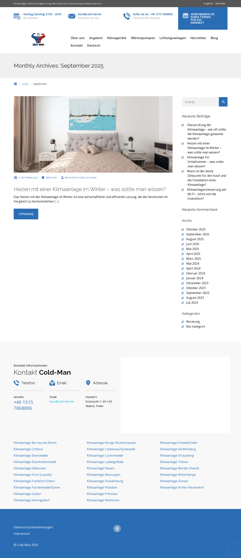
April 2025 (193, 254)
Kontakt (77, 45)
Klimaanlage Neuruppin (103, 475)
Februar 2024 (195, 273)
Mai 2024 (192, 263)
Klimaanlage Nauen (100, 468)
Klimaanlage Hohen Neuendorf (182, 487)
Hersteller (198, 38)
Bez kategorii (195, 326)
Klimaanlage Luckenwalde (105, 455)
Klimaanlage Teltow (174, 462)
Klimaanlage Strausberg (177, 455)
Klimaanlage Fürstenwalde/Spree (37, 487)
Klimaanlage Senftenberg (178, 449)
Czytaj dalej (26, 214)
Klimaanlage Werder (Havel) (179, 468)
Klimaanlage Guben (27, 494)
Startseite (220, 3)
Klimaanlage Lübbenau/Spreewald (111, 449)
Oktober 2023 (196, 288)
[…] (56, 201)
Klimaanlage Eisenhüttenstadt (35, 462)
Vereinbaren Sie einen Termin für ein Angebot (203, 18)
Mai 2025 (192, 249)
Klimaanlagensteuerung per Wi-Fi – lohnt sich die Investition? (207, 194)
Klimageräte (116, 38)
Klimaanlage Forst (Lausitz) (33, 475)
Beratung (51, 177)
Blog (214, 38)
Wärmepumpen (143, 38)
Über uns (78, 38)
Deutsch (93, 45)
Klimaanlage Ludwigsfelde (105, 462)
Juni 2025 (192, 244)
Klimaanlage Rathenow (103, 500)
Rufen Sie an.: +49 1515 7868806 (153, 14)
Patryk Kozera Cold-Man (82, 177)
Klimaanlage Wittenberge (178, 475)
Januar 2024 (194, 278)
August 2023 (195, 298)
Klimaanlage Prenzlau (102, 494)
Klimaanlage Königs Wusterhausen (111, 443)
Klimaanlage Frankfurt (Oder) (34, 481)
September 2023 (197, 293)
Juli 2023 (192, 303)
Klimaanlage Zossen (174, 481)
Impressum (22, 534)
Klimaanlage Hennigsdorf (32, 500)
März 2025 (193, 259)
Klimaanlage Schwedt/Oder (179, 443)
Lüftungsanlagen (173, 38)
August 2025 (195, 239)
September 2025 (197, 234)
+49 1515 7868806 (23, 405)
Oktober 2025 (196, 229)
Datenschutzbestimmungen (33, 527)
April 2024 (193, 268)
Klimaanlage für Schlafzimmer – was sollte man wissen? (205, 161)
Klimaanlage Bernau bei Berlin (35, 443)
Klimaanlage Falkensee (30, 468)
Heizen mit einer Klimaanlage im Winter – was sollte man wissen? (90, 189)
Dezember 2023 (197, 283)
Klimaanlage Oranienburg (105, 481)
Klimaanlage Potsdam (102, 487)
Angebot (208, 3)
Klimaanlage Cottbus (28, 449)
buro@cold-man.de (89, 14)
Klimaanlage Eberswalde (31, 455)
